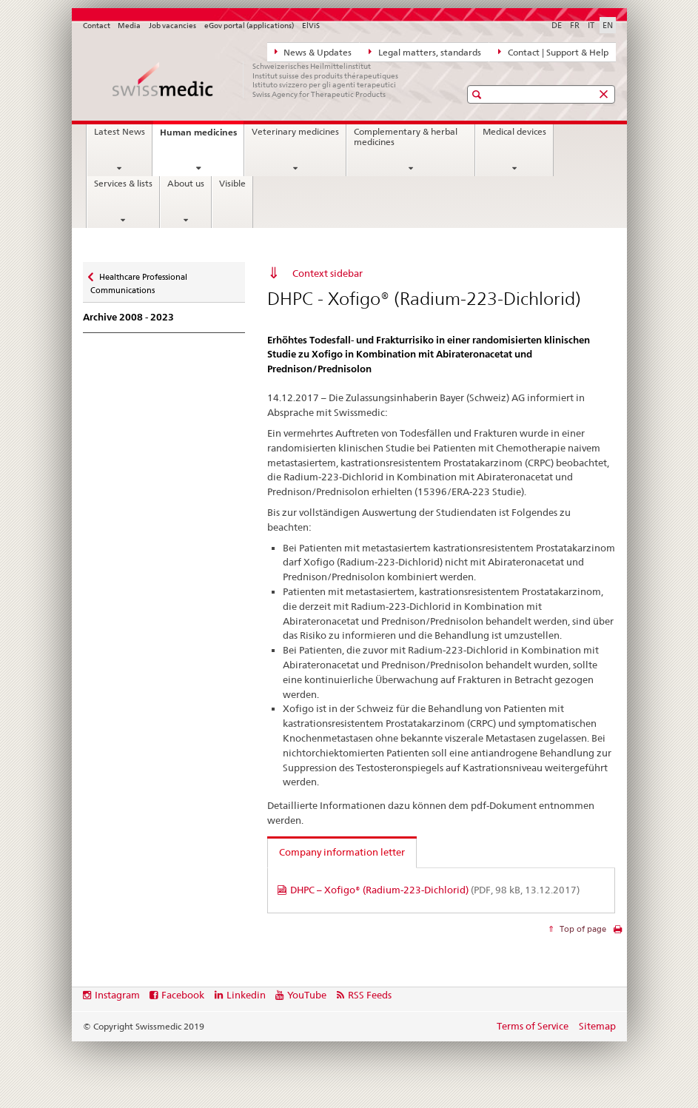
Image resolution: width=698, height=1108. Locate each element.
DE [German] (556, 25)
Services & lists (123, 183)
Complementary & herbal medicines (405, 137)
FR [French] (575, 25)
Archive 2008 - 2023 (128, 317)
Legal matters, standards (425, 52)
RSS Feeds (370, 995)
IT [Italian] (591, 25)
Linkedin (246, 995)
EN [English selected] (608, 25)
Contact (96, 25)
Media (129, 25)
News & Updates (313, 52)
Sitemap (597, 1026)
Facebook (182, 995)
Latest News (119, 132)
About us (185, 183)
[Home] (257, 79)
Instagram (117, 995)
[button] (478, 94)
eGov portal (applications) (249, 25)
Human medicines (202, 136)
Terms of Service (532, 1026)
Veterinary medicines (295, 132)
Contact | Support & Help (553, 52)
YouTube (306, 995)
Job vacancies (172, 25)
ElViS (311, 25)
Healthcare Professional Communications (138, 278)
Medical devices (514, 132)
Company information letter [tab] (342, 852)
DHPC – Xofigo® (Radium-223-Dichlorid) (435, 890)
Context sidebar (327, 273)
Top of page (581, 929)
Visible (232, 183)
